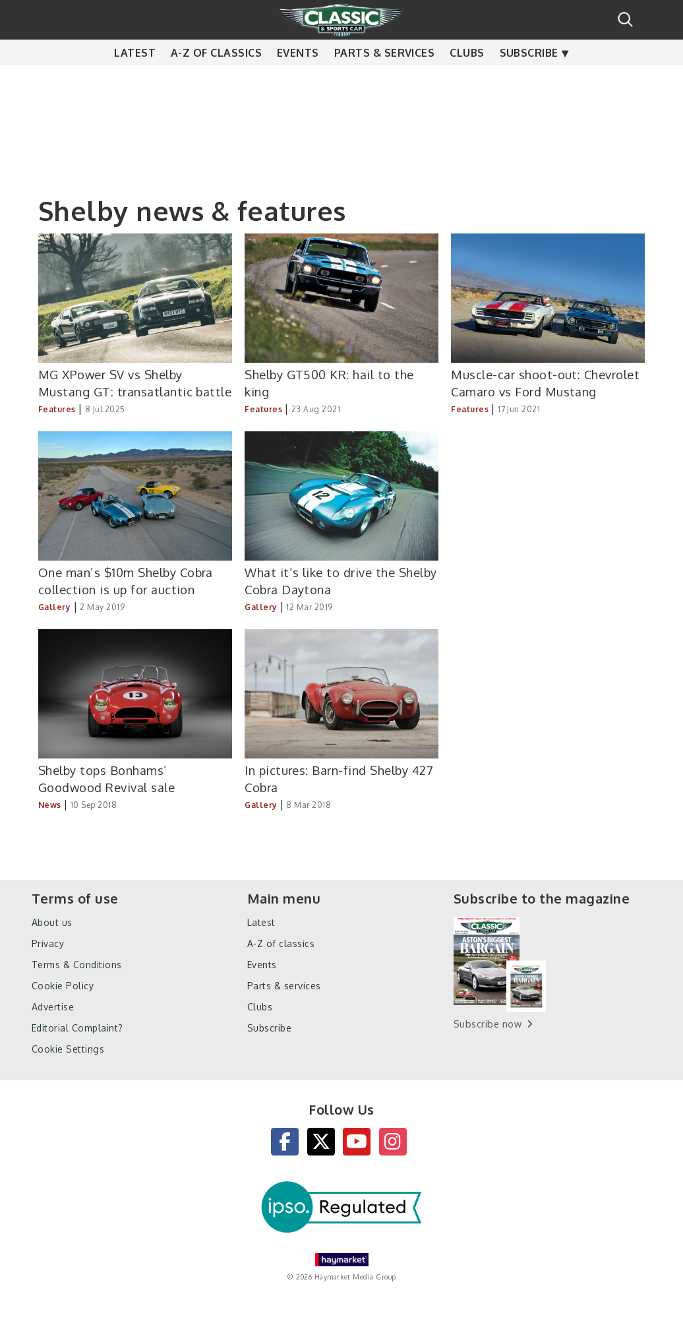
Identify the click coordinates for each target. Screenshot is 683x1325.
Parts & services (384, 79)
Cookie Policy (63, 985)
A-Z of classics (216, 79)
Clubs (467, 79)
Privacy (48, 943)
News (49, 805)
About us (52, 922)
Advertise (53, 1006)
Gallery (54, 607)
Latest (135, 79)
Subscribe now (487, 1024)
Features (57, 409)
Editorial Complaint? (77, 1027)
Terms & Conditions (77, 964)
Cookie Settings (68, 1049)
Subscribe (529, 79)
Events (298, 79)
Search (625, 19)
